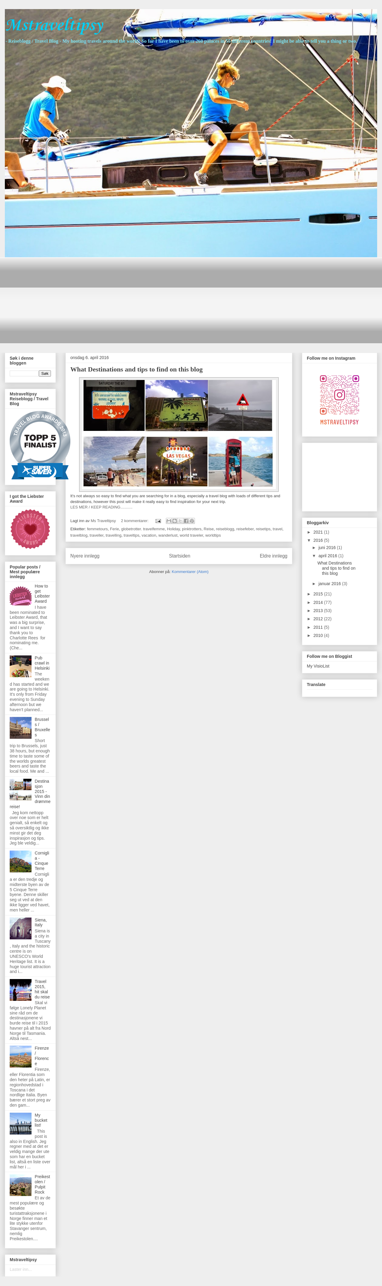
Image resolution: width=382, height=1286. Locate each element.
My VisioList (318, 666)
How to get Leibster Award (42, 594)
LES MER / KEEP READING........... (101, 507)
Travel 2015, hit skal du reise (42, 989)
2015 (318, 593)
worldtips (213, 535)
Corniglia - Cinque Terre (42, 861)
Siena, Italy (41, 923)
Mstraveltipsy (53, 25)
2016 (318, 540)
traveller (97, 535)
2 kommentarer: (135, 520)
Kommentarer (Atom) (190, 571)
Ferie (114, 529)
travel (278, 529)
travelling (113, 535)
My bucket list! (41, 1120)
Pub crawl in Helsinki (42, 663)
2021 (318, 532)
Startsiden (179, 555)
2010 (318, 635)
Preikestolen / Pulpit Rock (42, 1184)
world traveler (191, 535)
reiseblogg (225, 529)
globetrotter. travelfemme (143, 529)
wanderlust (168, 535)
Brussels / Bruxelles (42, 727)
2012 (318, 618)
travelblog (78, 535)
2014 (318, 602)
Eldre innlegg (273, 555)
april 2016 (328, 555)
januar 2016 (330, 583)
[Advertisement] (104, 299)
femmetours (97, 529)
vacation (149, 535)
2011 (318, 627)
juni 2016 (327, 547)
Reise (209, 529)
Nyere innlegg (84, 555)
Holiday (173, 529)
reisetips (263, 529)
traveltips (131, 535)
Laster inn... (21, 1269)
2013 (318, 610)
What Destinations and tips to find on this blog (136, 369)
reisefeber (245, 529)
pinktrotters (191, 529)
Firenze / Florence (42, 1056)
